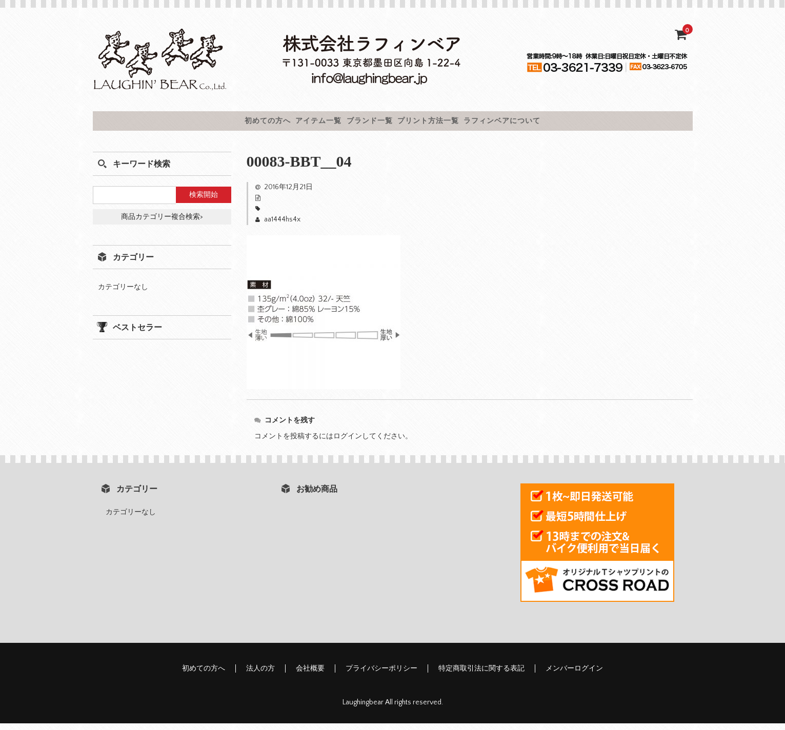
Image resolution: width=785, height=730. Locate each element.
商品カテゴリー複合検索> (162, 223)
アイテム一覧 (290, 124)
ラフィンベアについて (555, 124)
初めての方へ (213, 124)
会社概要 (310, 675)
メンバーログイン (574, 675)
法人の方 (260, 675)
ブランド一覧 (366, 124)
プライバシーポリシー (381, 675)
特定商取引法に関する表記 (481, 675)
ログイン (347, 443)
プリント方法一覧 (452, 124)
